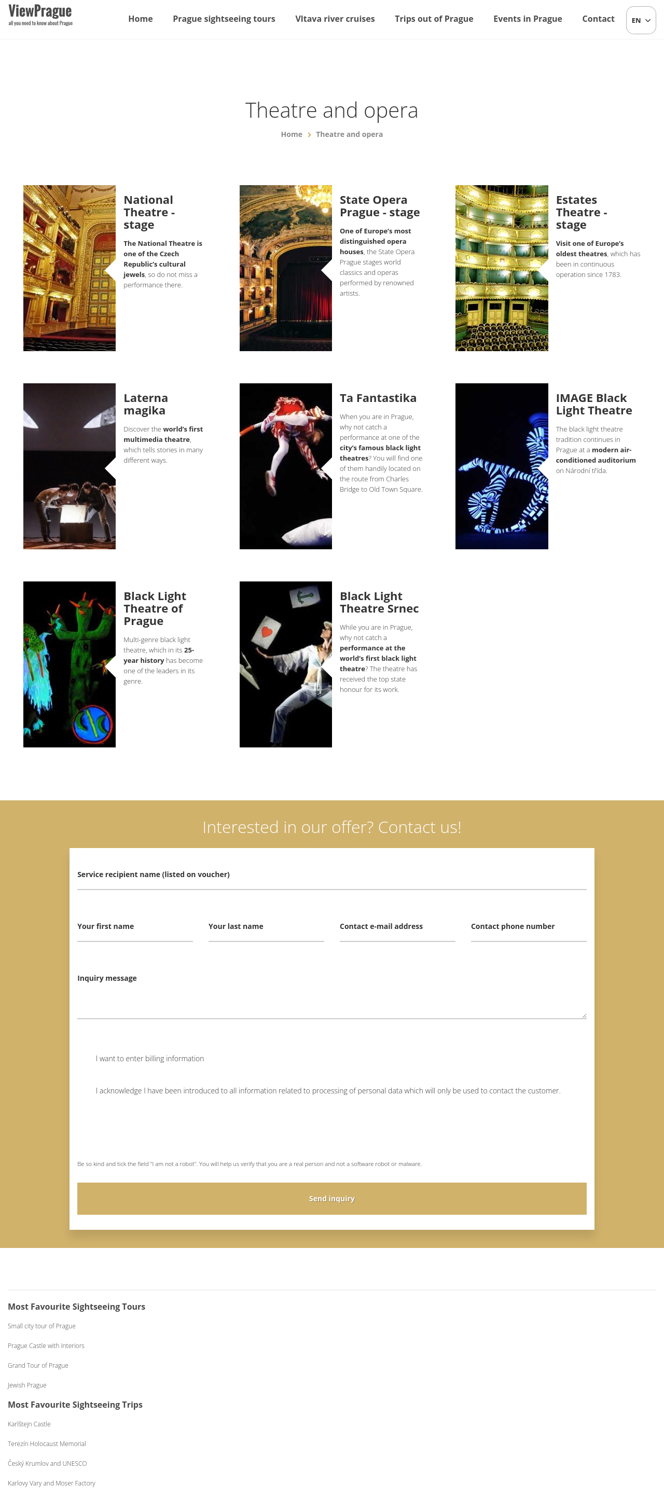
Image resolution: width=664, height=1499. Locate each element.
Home (140, 18)
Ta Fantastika (378, 397)
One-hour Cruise (373, 1326)
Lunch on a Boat (372, 1345)
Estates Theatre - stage (581, 211)
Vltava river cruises (335, 18)
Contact (599, 18)
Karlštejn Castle (200, 1326)
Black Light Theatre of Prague (154, 608)
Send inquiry (332, 1198)
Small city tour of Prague (42, 1326)
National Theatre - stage (149, 211)
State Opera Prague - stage (380, 205)
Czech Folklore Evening (544, 1326)
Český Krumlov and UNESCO (218, 1365)
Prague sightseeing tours (224, 18)
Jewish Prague (27, 1385)
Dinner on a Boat (373, 1365)
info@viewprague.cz (265, 1436)
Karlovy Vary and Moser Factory (222, 1385)
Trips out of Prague (434, 18)
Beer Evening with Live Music (553, 1345)
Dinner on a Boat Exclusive (387, 1385)
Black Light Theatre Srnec (379, 601)
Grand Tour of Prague (38, 1365)
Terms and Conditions (415, 1436)
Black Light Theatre (539, 1385)
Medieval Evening (537, 1365)
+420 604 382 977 (348, 1436)
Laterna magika (145, 403)
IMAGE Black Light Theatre (594, 403)
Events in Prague (527, 18)
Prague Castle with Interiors (46, 1345)
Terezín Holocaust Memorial (217, 1345)
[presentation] (156, 1135)
